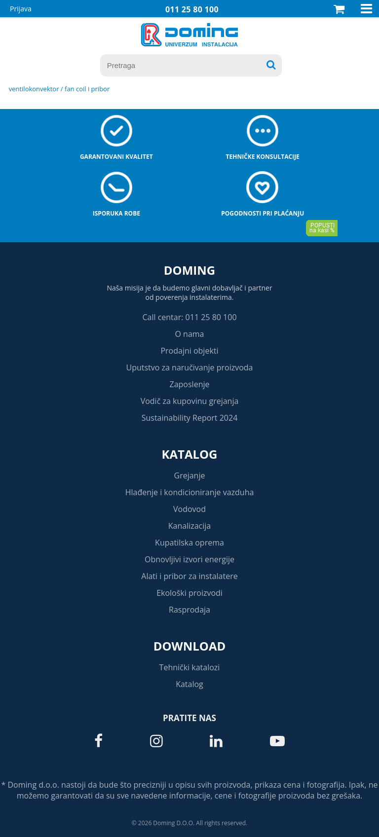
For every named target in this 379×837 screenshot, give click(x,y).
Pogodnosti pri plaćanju (262, 213)
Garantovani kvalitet (116, 156)
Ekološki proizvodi (189, 592)
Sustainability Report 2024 (190, 417)
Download (189, 646)
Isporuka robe (116, 213)
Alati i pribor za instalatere (189, 576)
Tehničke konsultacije (263, 156)
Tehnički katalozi (189, 667)
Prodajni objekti (189, 350)
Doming (189, 270)
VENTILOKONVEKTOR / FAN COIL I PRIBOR (59, 88)
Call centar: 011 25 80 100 (189, 317)
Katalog (190, 454)
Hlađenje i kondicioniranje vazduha (189, 492)
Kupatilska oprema (189, 542)
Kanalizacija (189, 525)
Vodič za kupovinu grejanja (190, 401)
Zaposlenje (190, 384)
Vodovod (189, 509)
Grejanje (189, 475)
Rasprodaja (189, 609)
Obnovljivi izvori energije (189, 559)
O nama (189, 333)
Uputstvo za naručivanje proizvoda (189, 367)
